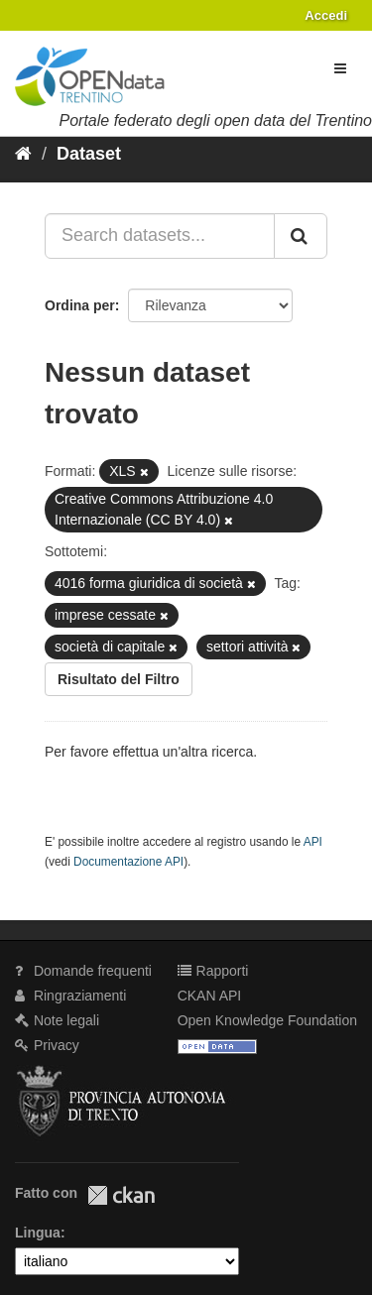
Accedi (326, 15)
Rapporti (213, 971)
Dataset (89, 154)
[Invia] (300, 236)
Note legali (57, 1020)
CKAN (121, 1195)
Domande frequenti (83, 971)
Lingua (38, 1232)
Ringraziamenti (70, 995)
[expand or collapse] (340, 68)
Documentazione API (128, 862)
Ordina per (80, 305)
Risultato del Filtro (119, 679)
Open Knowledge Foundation (267, 1020)
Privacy (47, 1045)
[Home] (23, 154)
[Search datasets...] (160, 236)
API (313, 842)
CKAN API (210, 995)
